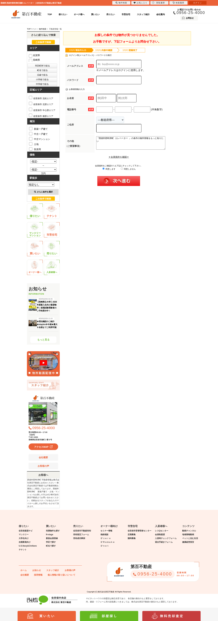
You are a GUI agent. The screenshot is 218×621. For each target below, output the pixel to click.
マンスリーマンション (35, 230)
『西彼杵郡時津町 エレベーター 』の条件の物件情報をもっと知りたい (135, 144)
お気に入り (140, 3)
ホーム (23, 570)
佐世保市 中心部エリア (42, 110)
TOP (50, 14)
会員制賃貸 (160, 534)
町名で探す (51, 546)
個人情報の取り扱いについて (61, 575)
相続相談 (104, 534)
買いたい (95, 14)
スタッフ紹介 (143, 14)
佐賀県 (34, 55)
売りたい (110, 14)
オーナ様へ (79, 14)
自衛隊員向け (25, 542)
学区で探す (51, 542)
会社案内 (160, 14)
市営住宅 (126, 14)
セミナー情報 (106, 531)
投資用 (35, 149)
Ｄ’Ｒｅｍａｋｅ (107, 542)
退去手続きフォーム (164, 542)
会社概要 (43, 457)
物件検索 (121, 3)
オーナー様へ (35, 267)
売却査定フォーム (81, 534)
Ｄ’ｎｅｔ (104, 546)
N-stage (49, 534)
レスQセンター (161, 531)
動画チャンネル (189, 531)
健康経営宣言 (188, 542)
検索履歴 (178, 3)
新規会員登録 (52, 538)
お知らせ (36, 570)
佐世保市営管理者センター (139, 531)
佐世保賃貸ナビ (26, 531)
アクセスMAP (41, 447)
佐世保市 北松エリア (41, 98)
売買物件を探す (53, 531)
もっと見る (43, 339)
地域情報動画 (188, 534)
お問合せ (190, 18)
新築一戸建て (38, 128)
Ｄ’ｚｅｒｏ (105, 538)
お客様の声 (43, 466)
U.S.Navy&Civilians (28, 546)
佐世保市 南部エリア (41, 116)
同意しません (128, 171)
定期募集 (132, 534)
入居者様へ (51, 267)
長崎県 (34, 60)
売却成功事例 (79, 538)
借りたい (63, 14)
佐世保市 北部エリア (41, 104)
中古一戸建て (38, 133)
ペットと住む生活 (190, 538)
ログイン (197, 3)
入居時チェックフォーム (166, 538)
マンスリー (24, 534)
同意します (108, 171)
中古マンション (39, 138)
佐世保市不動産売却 (82, 531)
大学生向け (24, 538)
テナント (51, 211)
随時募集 (132, 538)
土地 (34, 144)
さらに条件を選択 (43, 192)
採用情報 (38, 575)
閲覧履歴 (158, 2)
